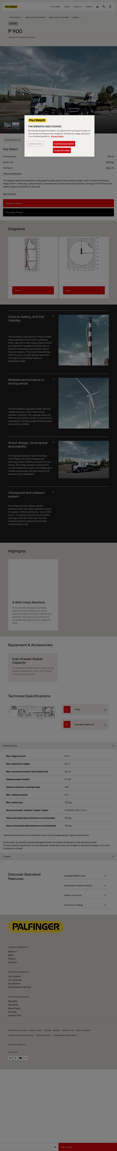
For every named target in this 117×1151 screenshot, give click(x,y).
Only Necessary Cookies (64, 144)
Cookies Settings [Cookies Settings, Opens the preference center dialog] (35, 144)
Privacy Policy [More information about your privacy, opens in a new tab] (57, 136)
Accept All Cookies (61, 150)
